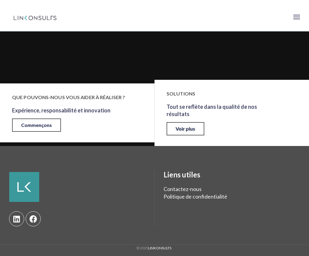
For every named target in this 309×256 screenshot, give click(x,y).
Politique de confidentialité (195, 196)
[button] (36, 125)
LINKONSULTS (159, 248)
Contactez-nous (183, 189)
